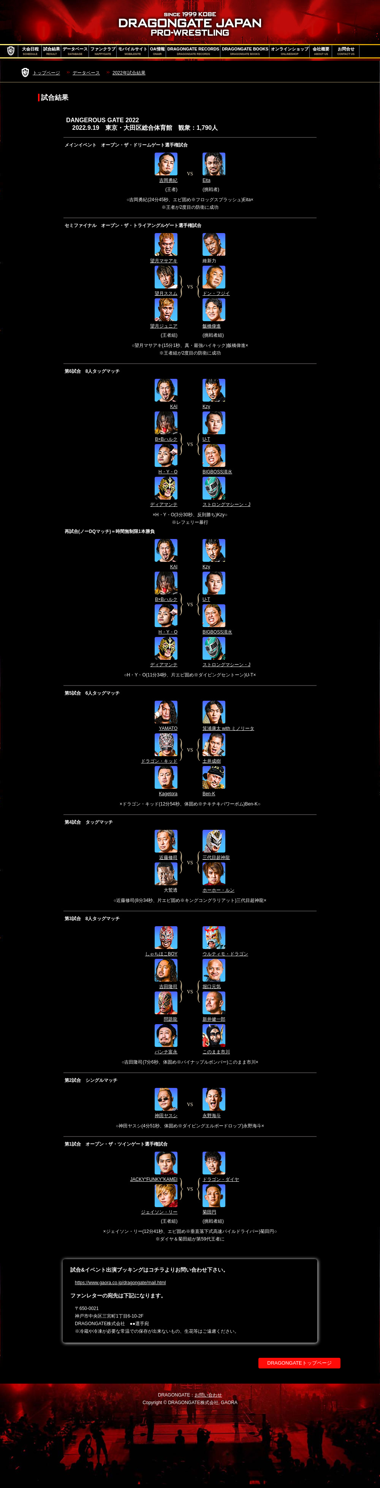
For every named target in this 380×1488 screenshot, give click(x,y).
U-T (206, 439)
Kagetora (168, 793)
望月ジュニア (163, 326)
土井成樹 (212, 761)
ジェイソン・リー (159, 1212)
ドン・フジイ (216, 293)
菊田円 (209, 1212)
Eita (207, 180)
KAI (173, 406)
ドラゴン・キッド (159, 761)
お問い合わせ (208, 1395)
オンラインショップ (290, 51)
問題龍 (170, 1019)
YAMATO (168, 728)
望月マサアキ (163, 260)
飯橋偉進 (212, 326)
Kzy (206, 406)
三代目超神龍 (216, 857)
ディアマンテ (163, 504)
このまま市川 (216, 1052)
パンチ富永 (166, 1052)
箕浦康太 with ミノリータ (228, 728)
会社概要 (321, 51)
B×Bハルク (166, 439)
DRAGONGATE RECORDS (194, 51)
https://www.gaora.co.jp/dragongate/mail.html (120, 1282)
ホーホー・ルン (218, 890)
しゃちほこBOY (161, 954)
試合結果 (51, 51)
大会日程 (30, 51)
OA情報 (157, 51)
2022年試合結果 (129, 73)
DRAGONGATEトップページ (299, 1363)
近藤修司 (168, 857)
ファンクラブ (103, 51)
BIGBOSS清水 (217, 471)
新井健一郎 (214, 1019)
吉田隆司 (168, 986)
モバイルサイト (132, 51)
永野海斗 (212, 1115)
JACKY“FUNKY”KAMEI (153, 1179)
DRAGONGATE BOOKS (245, 51)
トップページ (46, 73)
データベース (75, 51)
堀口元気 (212, 986)
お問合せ (346, 51)
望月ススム (166, 293)
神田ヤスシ (166, 1115)
